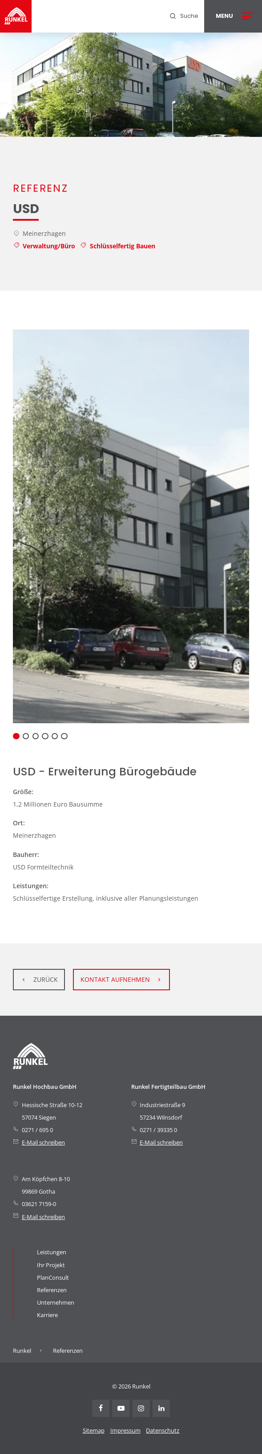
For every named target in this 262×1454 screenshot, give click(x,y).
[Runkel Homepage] (16, 16)
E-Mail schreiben (43, 1142)
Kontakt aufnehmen (115, 979)
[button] (16, 736)
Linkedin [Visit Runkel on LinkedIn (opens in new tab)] (161, 1408)
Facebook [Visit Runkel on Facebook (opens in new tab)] (100, 1408)
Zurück (45, 979)
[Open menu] (233, 16)
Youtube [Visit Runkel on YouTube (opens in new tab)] (120, 1408)
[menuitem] (183, 16)
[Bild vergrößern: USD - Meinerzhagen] (131, 527)
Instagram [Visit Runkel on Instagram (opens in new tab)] (141, 1408)
